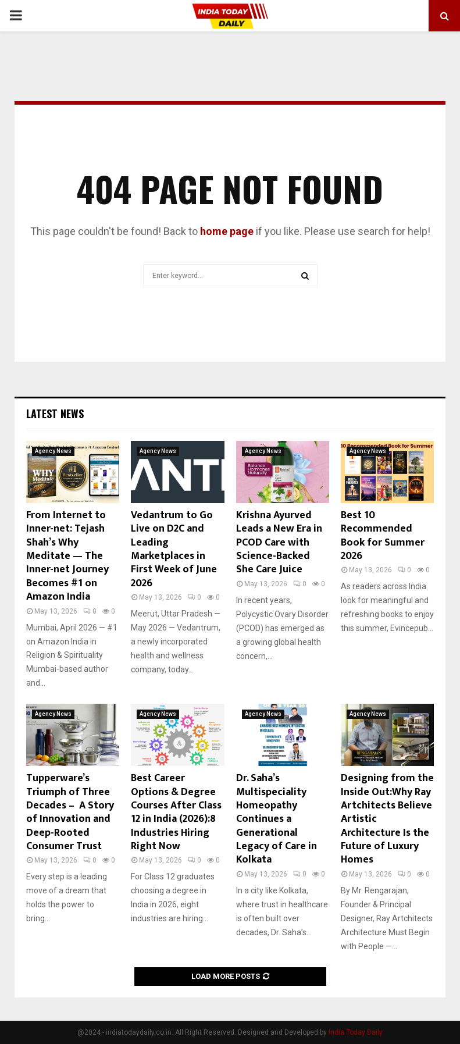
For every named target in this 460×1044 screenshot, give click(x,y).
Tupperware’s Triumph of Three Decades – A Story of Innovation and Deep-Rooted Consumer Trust (70, 812)
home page (227, 231)
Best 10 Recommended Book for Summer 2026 (383, 536)
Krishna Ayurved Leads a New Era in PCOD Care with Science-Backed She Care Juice (279, 543)
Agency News (53, 451)
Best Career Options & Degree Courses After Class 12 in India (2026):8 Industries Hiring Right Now (176, 812)
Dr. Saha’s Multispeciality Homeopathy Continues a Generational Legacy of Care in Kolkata (276, 818)
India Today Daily (356, 1032)
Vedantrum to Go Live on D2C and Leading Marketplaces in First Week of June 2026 (174, 549)
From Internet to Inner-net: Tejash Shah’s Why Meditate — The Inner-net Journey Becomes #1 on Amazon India (67, 556)
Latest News (55, 413)
